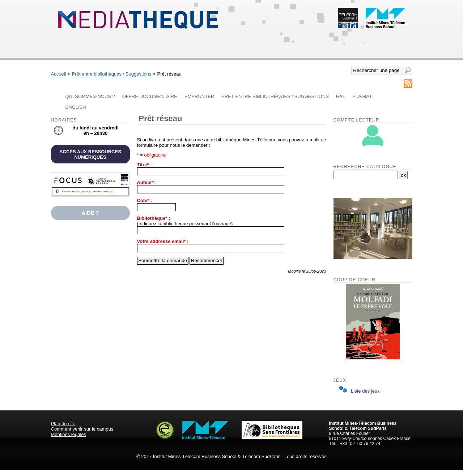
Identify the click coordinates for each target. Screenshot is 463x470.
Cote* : (144, 200)
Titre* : (144, 164)
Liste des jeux (358, 391)
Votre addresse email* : (163, 241)
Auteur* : (147, 182)
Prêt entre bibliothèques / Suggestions (112, 74)
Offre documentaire (149, 96)
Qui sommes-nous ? (90, 96)
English (75, 107)
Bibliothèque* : (153, 218)
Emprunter (199, 96)
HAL (340, 96)
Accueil (58, 74)
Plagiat (362, 96)
